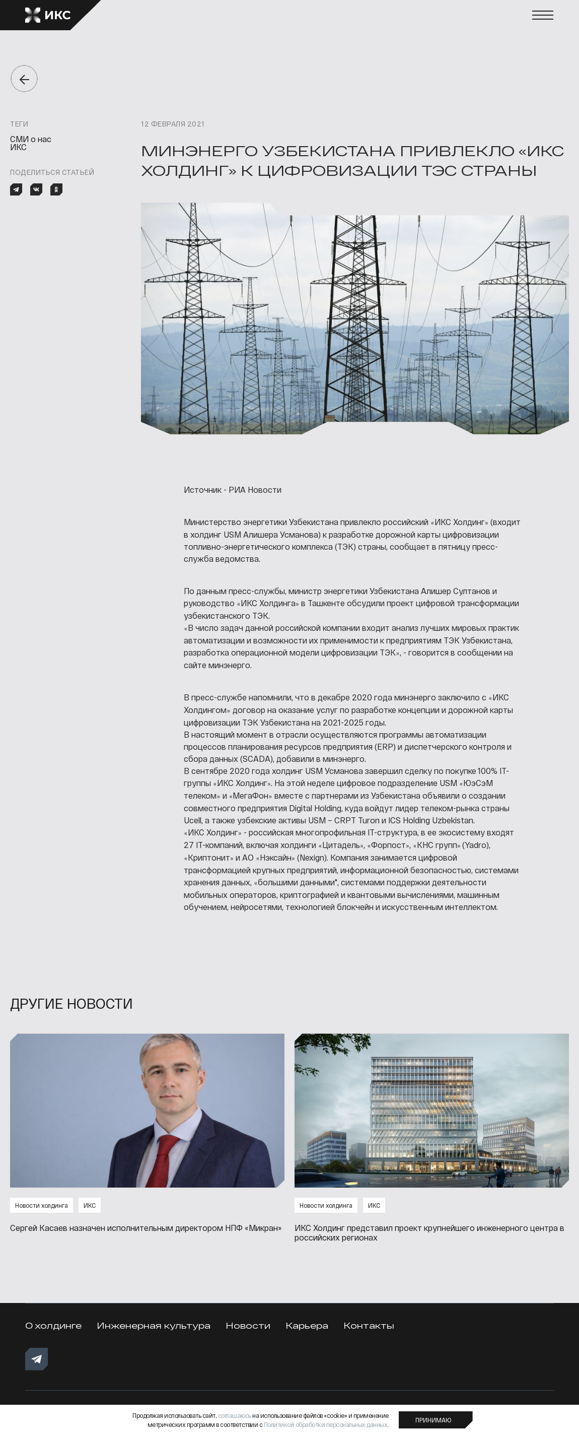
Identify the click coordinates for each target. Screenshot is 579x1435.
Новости (248, 1325)
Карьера (306, 1325)
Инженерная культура (153, 1325)
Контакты (368, 1325)
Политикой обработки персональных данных (326, 1424)
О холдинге (53, 1325)
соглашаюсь (234, 1415)
